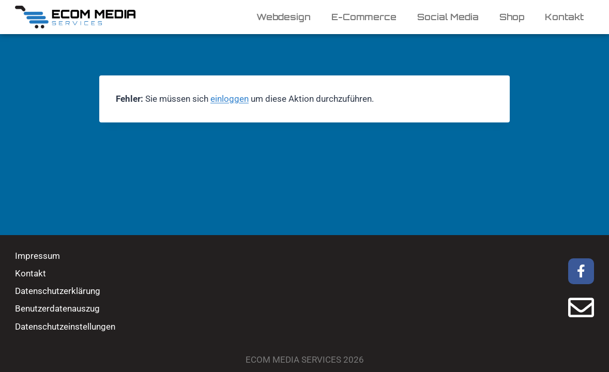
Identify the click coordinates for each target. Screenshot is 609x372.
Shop (511, 16)
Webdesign (283, 16)
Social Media (448, 16)
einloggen (229, 99)
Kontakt (564, 16)
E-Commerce (364, 16)
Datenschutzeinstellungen (65, 326)
